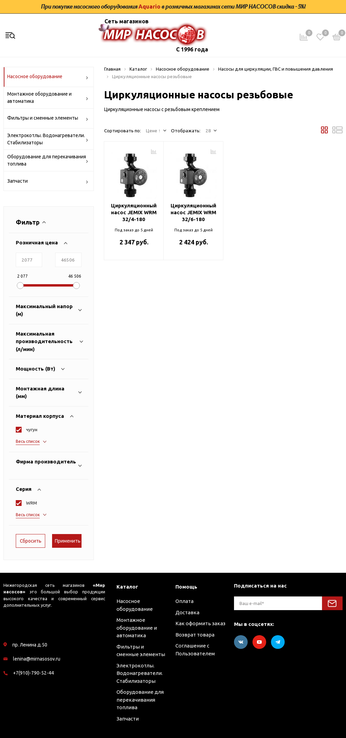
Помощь (186, 587)
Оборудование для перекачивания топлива (47, 160)
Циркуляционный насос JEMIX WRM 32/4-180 (134, 212)
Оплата (184, 601)
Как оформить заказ (200, 623)
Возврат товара (194, 635)
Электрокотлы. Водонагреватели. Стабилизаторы (47, 139)
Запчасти (47, 182)
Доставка (187, 612)
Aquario (149, 6)
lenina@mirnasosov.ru (36, 659)
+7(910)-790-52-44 (33, 673)
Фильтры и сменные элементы (47, 119)
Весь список (28, 441)
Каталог (127, 587)
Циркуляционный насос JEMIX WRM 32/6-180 (193, 212)
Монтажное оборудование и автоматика (47, 97)
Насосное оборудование (47, 78)
